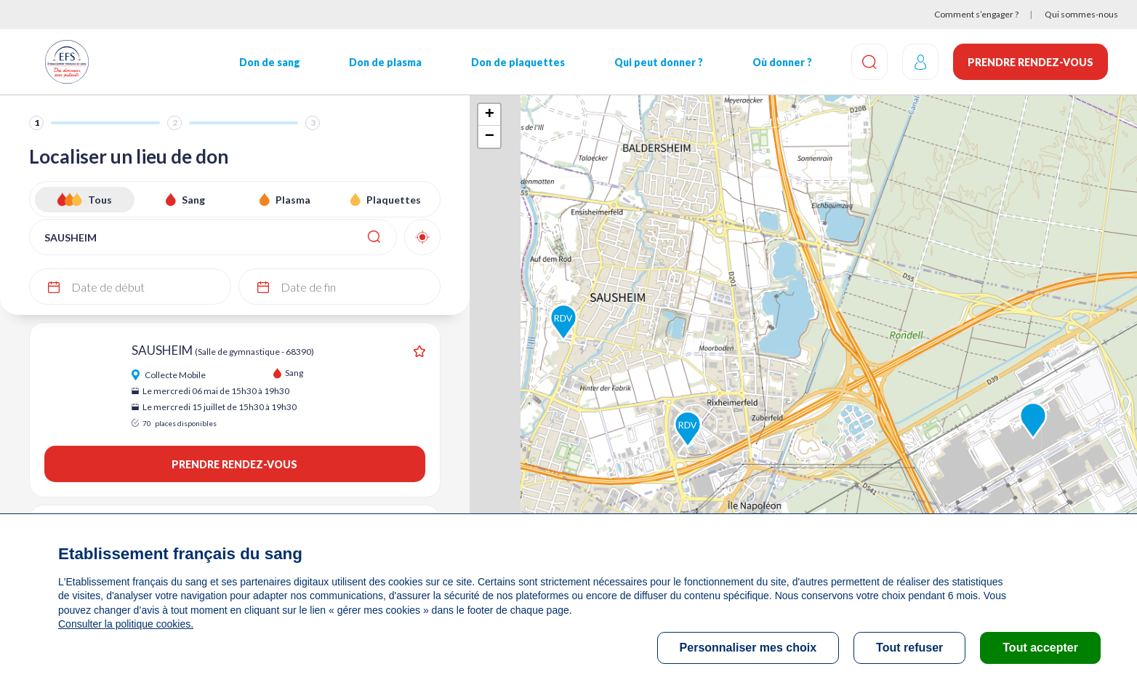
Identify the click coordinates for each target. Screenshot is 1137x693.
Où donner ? (782, 62)
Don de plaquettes (518, 62)
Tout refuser (909, 647)
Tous (100, 199)
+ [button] (489, 115)
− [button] (489, 137)
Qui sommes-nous (1081, 14)
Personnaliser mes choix (748, 647)
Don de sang (269, 62)
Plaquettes (393, 199)
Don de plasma (385, 62)
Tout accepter (1040, 647)
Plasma (293, 199)
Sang (193, 199)
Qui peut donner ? (658, 62)
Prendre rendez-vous (1030, 62)
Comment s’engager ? (976, 14)
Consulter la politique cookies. (125, 624)
